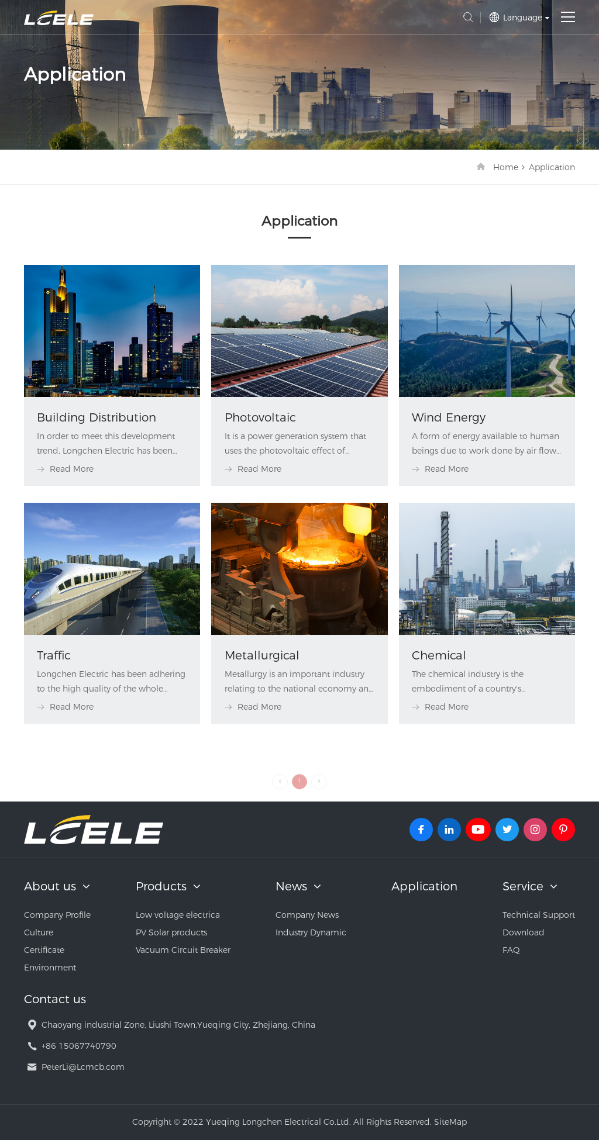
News (291, 886)
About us (50, 886)
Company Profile (57, 915)
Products (161, 886)
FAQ (511, 950)
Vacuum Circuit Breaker (183, 950)
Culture (38, 932)
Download (523, 932)
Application (552, 167)
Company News (307, 915)
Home (505, 167)
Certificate (44, 950)
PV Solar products (171, 932)
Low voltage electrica (178, 915)
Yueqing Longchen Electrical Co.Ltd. (59, 18)
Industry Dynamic (311, 932)
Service (522, 886)
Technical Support (538, 915)
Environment (50, 967)
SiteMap (450, 1122)
